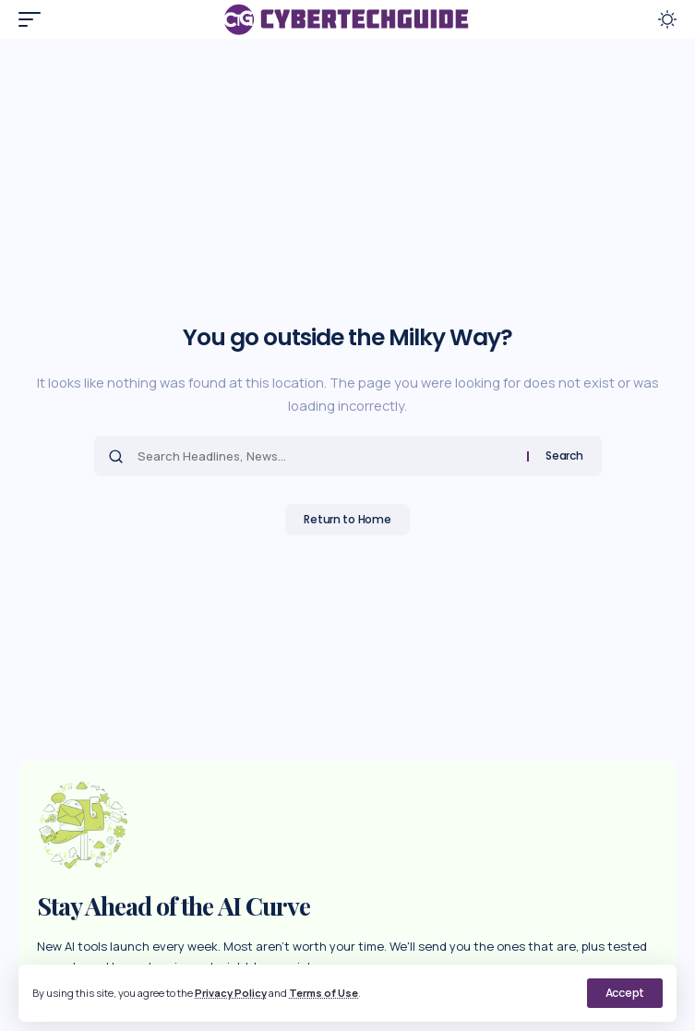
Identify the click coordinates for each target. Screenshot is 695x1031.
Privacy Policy (231, 993)
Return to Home (347, 519)
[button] (625, 993)
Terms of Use (323, 993)
